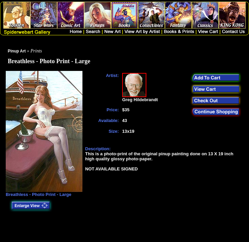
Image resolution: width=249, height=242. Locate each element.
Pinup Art (17, 51)
